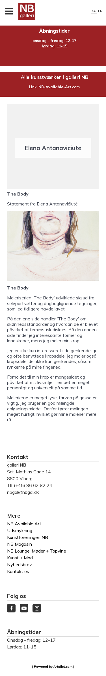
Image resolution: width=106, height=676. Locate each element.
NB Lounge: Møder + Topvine (36, 551)
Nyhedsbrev (19, 564)
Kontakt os (18, 571)
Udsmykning (19, 530)
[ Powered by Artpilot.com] (53, 667)
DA (94, 11)
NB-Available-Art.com (59, 87)
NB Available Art (24, 523)
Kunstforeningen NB (27, 537)
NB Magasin (19, 544)
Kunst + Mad (20, 557)
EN (100, 11)
